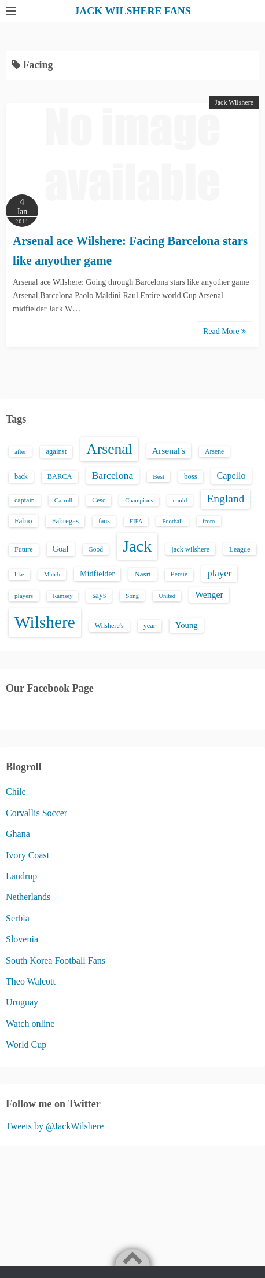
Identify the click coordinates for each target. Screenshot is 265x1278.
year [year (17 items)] (149, 626)
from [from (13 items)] (209, 520)
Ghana (18, 834)
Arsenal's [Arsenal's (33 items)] (168, 451)
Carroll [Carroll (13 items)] (63, 500)
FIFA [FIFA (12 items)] (136, 521)
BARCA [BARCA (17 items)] (59, 476)
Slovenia (22, 939)
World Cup (26, 1044)
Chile (16, 791)
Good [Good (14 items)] (96, 549)
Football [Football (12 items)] (172, 521)
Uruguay (22, 1002)
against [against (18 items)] (56, 451)
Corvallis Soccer (36, 813)
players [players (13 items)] (23, 595)
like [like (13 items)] (19, 574)
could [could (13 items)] (180, 500)
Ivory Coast (27, 855)
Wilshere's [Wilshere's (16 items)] (109, 626)
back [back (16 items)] (21, 476)
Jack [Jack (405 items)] (137, 546)
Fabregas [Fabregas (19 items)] (64, 521)
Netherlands (28, 897)
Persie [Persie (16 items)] (179, 574)
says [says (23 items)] (99, 595)
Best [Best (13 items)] (158, 476)
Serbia (18, 918)
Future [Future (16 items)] (23, 549)
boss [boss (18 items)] (190, 476)
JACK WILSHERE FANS (132, 11)
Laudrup (21, 876)
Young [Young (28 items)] (186, 625)
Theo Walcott (31, 981)
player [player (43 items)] (219, 573)
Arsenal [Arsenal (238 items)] (109, 448)
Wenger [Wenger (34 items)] (209, 595)
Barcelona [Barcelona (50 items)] (113, 475)
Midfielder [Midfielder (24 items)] (97, 573)
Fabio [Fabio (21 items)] (23, 520)
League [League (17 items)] (240, 549)
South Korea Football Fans (55, 960)
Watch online (30, 1024)
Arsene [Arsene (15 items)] (214, 452)
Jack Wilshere (234, 102)
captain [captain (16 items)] (24, 500)
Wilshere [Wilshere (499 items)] (44, 622)
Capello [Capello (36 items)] (231, 475)
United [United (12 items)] (167, 596)
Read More (224, 331)
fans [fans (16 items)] (104, 521)
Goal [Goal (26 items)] (61, 548)
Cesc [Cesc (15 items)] (98, 500)
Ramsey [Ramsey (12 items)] (62, 596)
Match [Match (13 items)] (52, 574)
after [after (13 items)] (20, 451)
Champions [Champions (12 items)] (139, 500)
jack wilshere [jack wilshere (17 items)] (190, 549)
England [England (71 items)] (225, 499)
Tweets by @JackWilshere (55, 1126)
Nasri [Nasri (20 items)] (142, 574)
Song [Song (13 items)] (132, 595)
